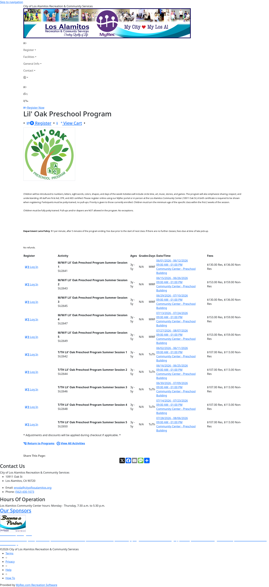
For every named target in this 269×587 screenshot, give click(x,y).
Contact (28, 70)
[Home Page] (32, 43)
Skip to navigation (11, 2)
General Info (31, 64)
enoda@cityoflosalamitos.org (33, 488)
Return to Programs (38, 443)
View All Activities (71, 443)
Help (8, 570)
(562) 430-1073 (24, 492)
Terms (9, 553)
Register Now (35, 108)
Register (28, 50)
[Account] (32, 77)
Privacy (10, 561)
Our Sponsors (15, 510)
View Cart (69, 123)
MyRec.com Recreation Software (36, 585)
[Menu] (25, 100)
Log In (31, 267)
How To (10, 578)
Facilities (28, 57)
